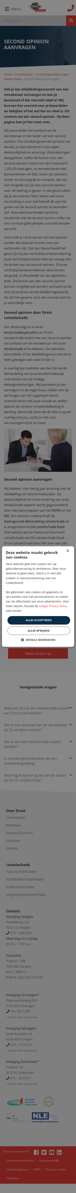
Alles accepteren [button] (39, 620)
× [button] (67, 550)
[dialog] (38, 596)
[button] (38, 640)
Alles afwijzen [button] (39, 630)
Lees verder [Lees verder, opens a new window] (14, 611)
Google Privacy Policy (53, 606)
